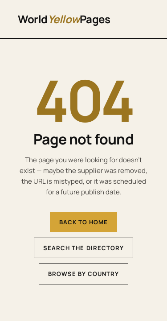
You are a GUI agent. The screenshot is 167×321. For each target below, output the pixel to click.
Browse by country (83, 274)
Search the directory (83, 248)
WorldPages (64, 19)
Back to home (83, 222)
